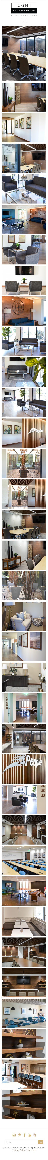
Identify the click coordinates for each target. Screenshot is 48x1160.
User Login (31, 1150)
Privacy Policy (19, 1150)
